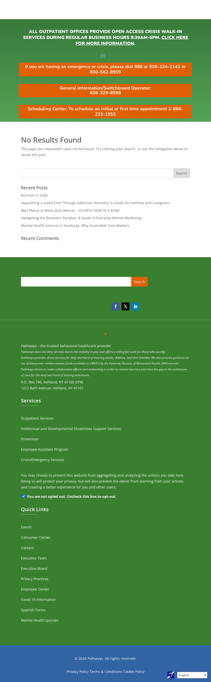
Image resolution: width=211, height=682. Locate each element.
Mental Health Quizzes (40, 620)
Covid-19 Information (38, 599)
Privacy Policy (78, 671)
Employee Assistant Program (44, 449)
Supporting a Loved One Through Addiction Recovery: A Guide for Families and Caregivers (95, 202)
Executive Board (34, 568)
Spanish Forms (33, 610)
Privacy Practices (34, 578)
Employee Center (35, 589)
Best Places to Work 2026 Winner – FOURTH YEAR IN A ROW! (70, 210)
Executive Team (34, 558)
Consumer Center (35, 537)
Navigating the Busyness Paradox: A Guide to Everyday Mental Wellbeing (81, 217)
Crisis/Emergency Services (42, 459)
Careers (27, 547)
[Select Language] (192, 675)
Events (26, 527)
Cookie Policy (134, 671)
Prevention (30, 439)
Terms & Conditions (106, 671)
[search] (105, 173)
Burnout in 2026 (34, 195)
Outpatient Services (37, 418)
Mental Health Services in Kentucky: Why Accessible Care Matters (75, 225)
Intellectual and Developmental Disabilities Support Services (71, 428)
